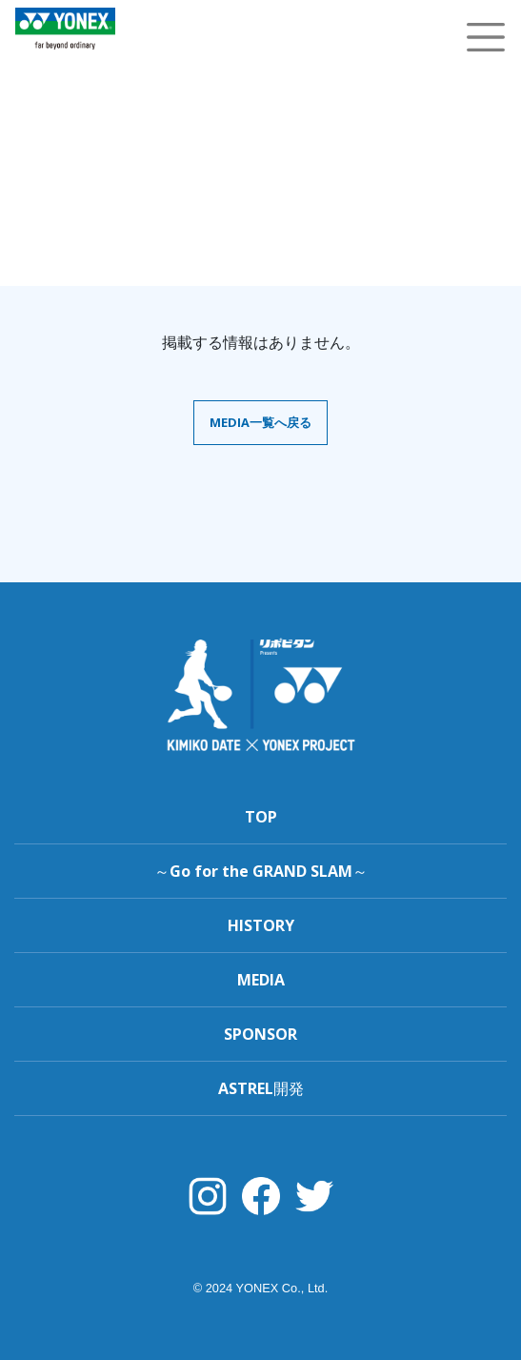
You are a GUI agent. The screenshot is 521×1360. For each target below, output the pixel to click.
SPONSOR (260, 1034)
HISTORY (261, 925)
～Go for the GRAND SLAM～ (261, 871)
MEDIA (261, 979)
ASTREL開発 (261, 1088)
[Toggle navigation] (486, 37)
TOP (261, 816)
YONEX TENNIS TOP (65, 59)
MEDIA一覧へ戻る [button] (260, 422)
